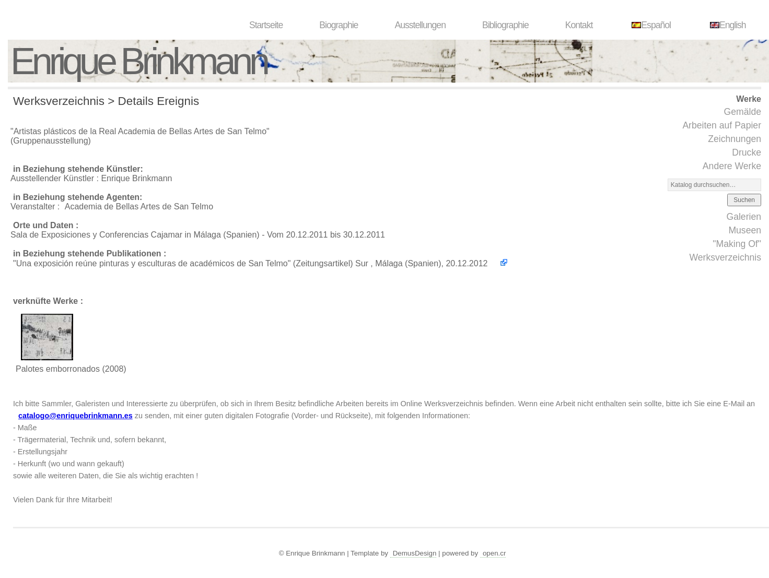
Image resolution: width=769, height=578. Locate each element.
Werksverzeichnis (725, 257)
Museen (744, 230)
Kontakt (579, 25)
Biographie (338, 25)
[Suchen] (714, 185)
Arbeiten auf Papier (721, 125)
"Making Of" (737, 244)
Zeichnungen (734, 139)
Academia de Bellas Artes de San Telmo (139, 206)
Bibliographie (505, 25)
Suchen (744, 200)
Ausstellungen (420, 25)
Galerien (743, 216)
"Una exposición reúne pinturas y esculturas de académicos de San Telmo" (151, 263)
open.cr (494, 553)
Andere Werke (732, 166)
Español (650, 25)
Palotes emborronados (58, 368)
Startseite (266, 25)
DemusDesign (415, 553)
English (726, 25)
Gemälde (742, 112)
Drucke (746, 152)
